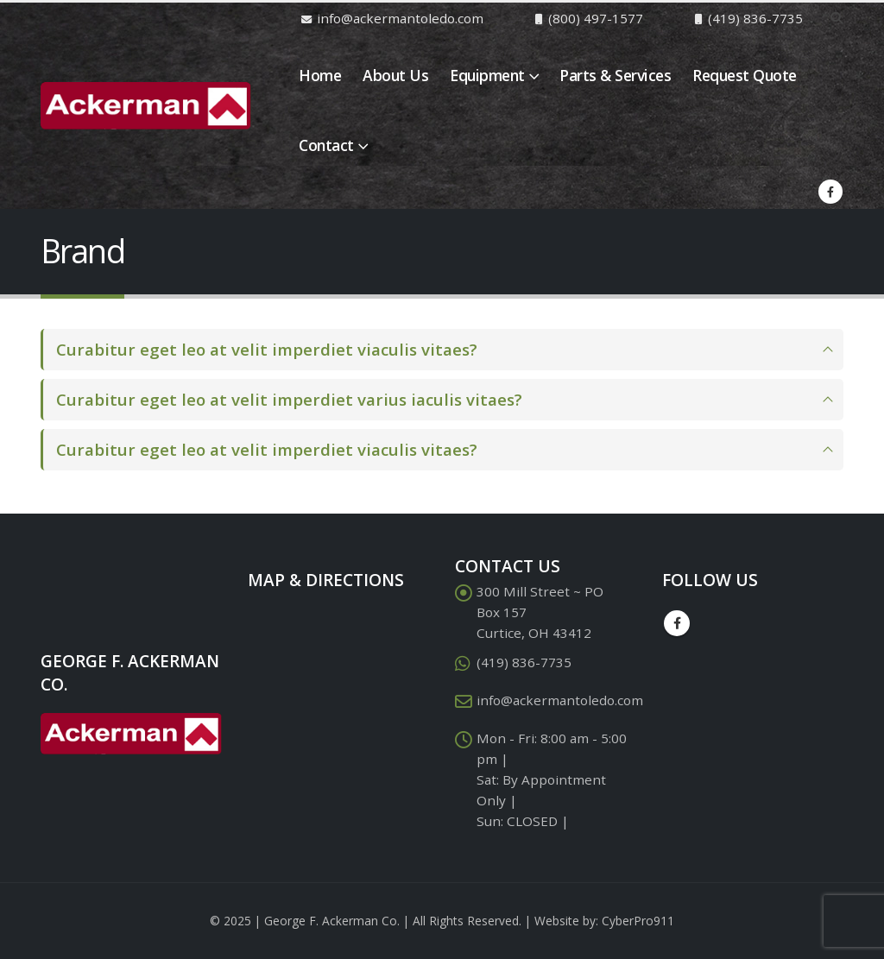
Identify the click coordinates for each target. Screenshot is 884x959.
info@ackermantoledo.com (560, 700)
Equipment (487, 75)
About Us (395, 75)
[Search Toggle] (836, 18)
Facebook (677, 623)
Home (320, 75)
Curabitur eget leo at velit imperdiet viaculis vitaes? (266, 349)
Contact (326, 145)
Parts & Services (615, 75)
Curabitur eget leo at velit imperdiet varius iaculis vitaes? (289, 399)
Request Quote (744, 75)
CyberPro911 (638, 920)
